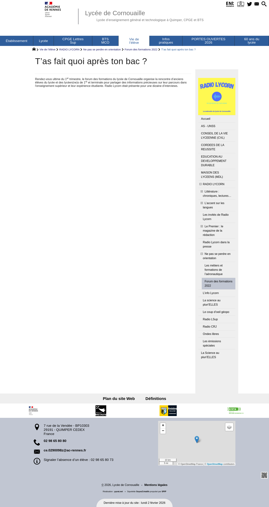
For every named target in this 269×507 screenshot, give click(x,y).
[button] (264, 4)
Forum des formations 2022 (141, 49)
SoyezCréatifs (142, 491)
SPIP (164, 491)
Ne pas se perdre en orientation (102, 49)
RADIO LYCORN (69, 49)
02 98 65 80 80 (55, 441)
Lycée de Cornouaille (144, 15)
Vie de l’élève (47, 49)
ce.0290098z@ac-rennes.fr (65, 450)
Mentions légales (155, 484)
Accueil (205, 118)
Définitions (155, 398)
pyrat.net (118, 491)
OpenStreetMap (215, 464)
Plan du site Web (120, 398)
